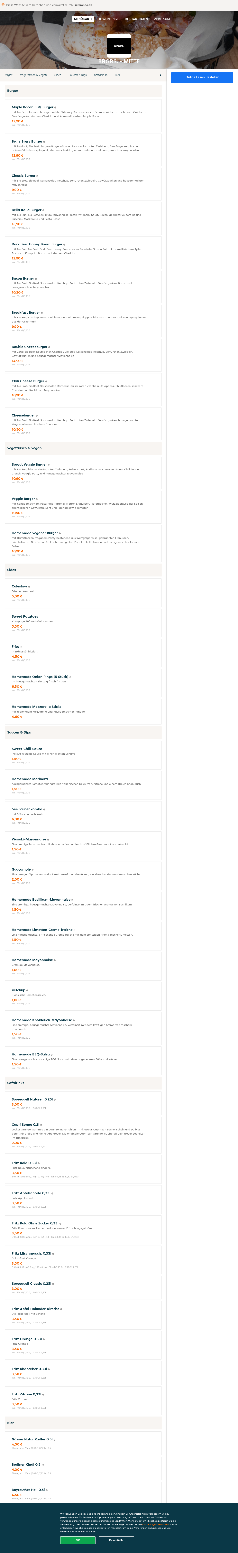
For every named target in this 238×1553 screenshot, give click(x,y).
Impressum (161, 19)
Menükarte (83, 19)
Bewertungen (110, 19)
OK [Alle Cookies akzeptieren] (78, 1540)
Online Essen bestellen (202, 77)
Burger (8, 75)
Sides (57, 75)
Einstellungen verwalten (155, 1524)
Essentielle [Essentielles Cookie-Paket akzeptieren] (116, 1540)
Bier (117, 75)
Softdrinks (100, 75)
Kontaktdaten (136, 19)
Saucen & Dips (78, 75)
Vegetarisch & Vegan (33, 75)
